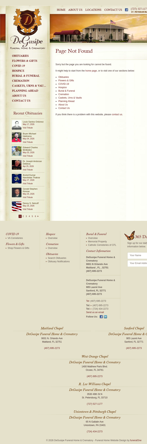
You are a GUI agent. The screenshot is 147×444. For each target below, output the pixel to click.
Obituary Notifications (59, 261)
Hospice (18, 70)
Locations (93, 10)
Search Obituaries (57, 258)
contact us (117, 114)
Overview (52, 238)
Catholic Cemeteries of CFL (102, 245)
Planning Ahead (25, 90)
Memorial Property (97, 241)
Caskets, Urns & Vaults (30, 85)
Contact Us (113, 10)
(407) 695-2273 (94, 271)
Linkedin (105, 316)
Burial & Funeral (26, 75)
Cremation (20, 80)
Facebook (126, 9)
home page (91, 70)
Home (61, 10)
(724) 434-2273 (100, 309)
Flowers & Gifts (24, 60)
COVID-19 (18, 65)
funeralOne (135, 440)
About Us (75, 10)
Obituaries (20, 55)
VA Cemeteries (15, 238)
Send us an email (95, 312)
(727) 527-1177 (94, 404)
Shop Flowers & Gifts (18, 248)
